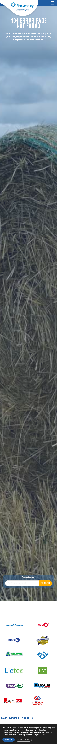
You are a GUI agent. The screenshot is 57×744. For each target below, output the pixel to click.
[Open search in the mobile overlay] (28, 583)
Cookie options (23, 740)
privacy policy (12, 732)
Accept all (8, 740)
